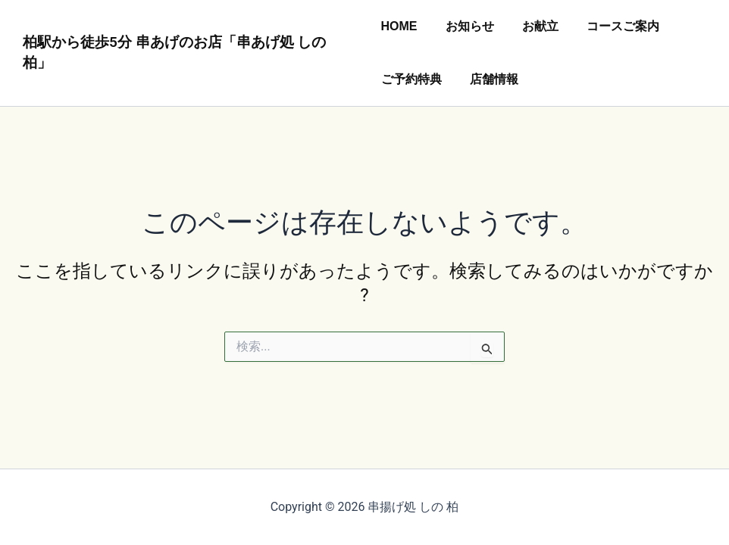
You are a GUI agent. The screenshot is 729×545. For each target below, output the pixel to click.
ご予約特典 (411, 79)
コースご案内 (611, 26)
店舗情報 (490, 79)
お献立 (533, 26)
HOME (399, 26)
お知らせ (466, 26)
